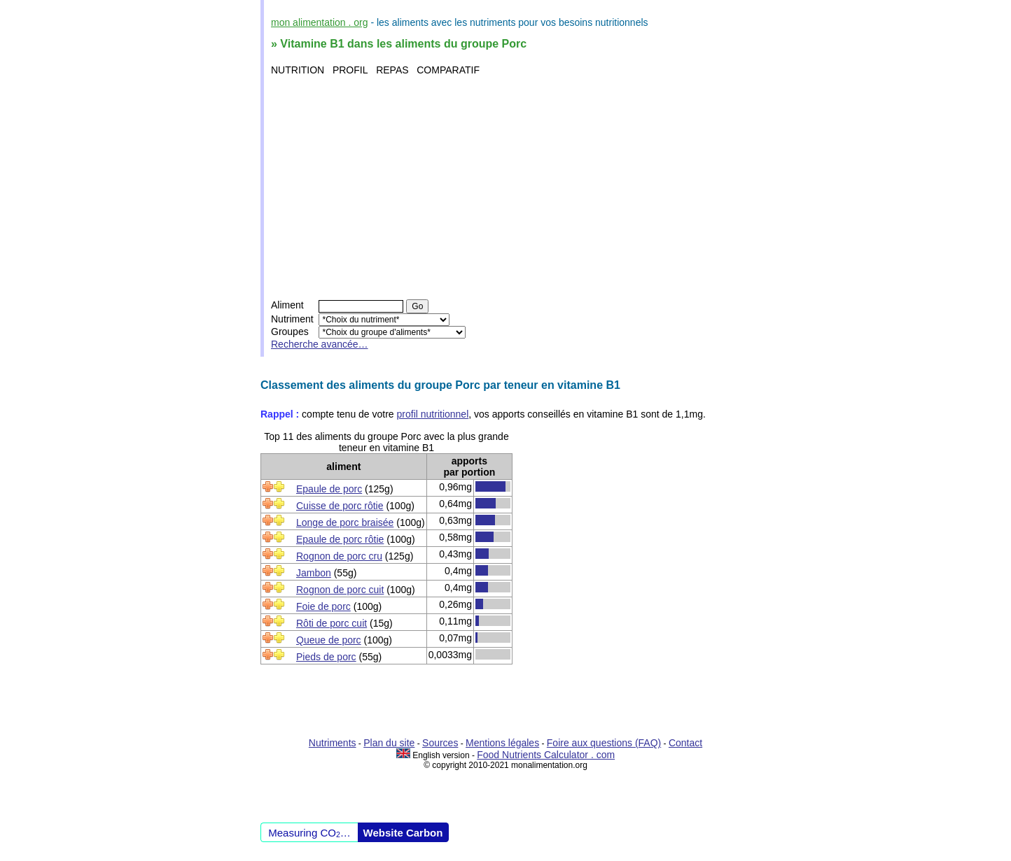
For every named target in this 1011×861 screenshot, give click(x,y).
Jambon (313, 572)
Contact (685, 742)
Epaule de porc (329, 488)
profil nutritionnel (433, 414)
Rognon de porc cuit (340, 589)
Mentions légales (502, 742)
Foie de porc (323, 606)
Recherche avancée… (319, 344)
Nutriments (332, 742)
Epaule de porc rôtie (340, 539)
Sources (440, 742)
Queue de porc (328, 640)
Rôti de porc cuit (331, 623)
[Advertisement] (507, 187)
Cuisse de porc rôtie (340, 505)
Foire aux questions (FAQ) (604, 742)
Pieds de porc (326, 656)
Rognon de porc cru (339, 556)
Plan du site (388, 742)
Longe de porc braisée (344, 522)
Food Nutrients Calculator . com (546, 754)
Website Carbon (403, 833)
